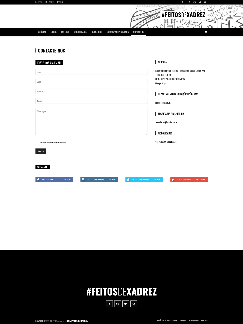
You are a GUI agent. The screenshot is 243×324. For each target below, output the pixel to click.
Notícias (42, 31)
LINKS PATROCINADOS (76, 321)
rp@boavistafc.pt (163, 102)
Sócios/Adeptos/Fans (118, 31)
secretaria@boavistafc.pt (166, 122)
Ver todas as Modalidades (166, 141)
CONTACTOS (138, 31)
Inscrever (200, 179)
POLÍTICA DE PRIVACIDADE (167, 320)
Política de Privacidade (58, 142)
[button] (183, 2)
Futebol (65, 31)
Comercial (97, 31)
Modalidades (80, 31)
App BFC (60, 2)
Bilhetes (38, 2)
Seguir (112, 179)
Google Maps (161, 83)
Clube (54, 31)
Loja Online (49, 2)
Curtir (67, 179)
